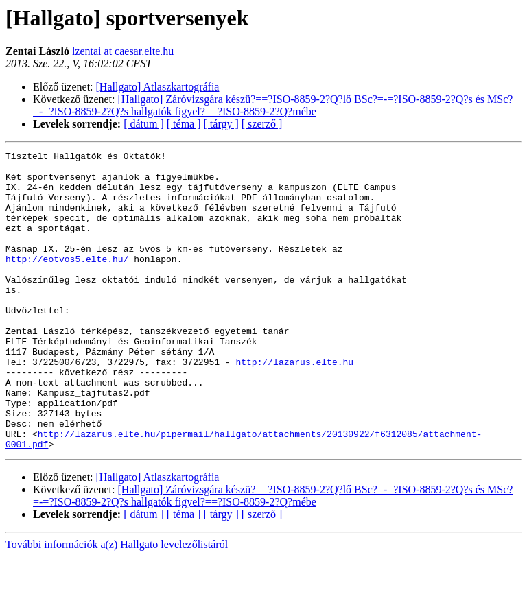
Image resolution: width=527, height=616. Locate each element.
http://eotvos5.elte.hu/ (66, 281)
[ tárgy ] (221, 124)
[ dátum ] (144, 124)
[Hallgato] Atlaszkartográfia (158, 87)
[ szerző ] (262, 124)
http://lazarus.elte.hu (294, 405)
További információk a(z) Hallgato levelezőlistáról (116, 604)
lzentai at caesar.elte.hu (123, 51)
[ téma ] (184, 124)
